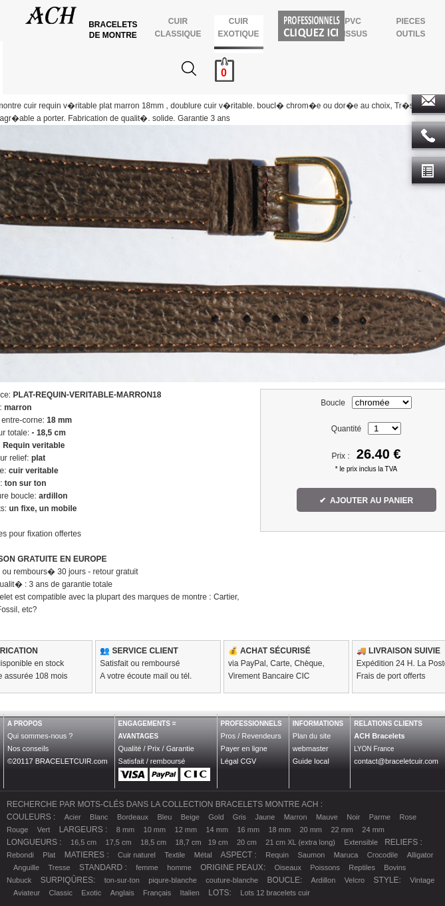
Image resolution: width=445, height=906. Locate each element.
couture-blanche (232, 880)
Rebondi (20, 855)
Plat (49, 855)
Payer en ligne (244, 748)
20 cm (247, 842)
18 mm (279, 830)
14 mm (217, 830)
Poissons (325, 867)
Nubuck (19, 880)
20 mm (310, 830)
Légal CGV (239, 761)
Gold (215, 817)
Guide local (311, 761)
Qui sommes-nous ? (40, 736)
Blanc (99, 817)
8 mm (125, 830)
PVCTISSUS (353, 28)
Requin (277, 855)
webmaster (311, 748)
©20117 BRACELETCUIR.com (57, 761)
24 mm (373, 830)
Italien (190, 893)
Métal (203, 855)
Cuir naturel (137, 855)
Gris (239, 817)
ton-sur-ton (122, 880)
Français (157, 893)
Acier (73, 817)
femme (147, 867)
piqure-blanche (172, 880)
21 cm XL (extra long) (300, 842)
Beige (190, 817)
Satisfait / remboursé (152, 761)
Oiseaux (288, 867)
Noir (353, 817)
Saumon (311, 855)
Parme (379, 817)
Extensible (361, 842)
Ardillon (323, 880)
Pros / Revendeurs (251, 736)
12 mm (186, 830)
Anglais (122, 893)
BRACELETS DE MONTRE (114, 30)
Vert (44, 830)
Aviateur (26, 893)
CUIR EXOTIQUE (238, 28)
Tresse (60, 867)
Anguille (26, 867)
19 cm (218, 842)
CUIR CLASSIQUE (178, 28)
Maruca (346, 855)
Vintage (422, 880)
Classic (61, 893)
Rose (408, 817)
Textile (174, 855)
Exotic (91, 893)
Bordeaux (132, 817)
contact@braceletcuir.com (396, 761)
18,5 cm (153, 842)
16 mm (248, 830)
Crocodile (382, 855)
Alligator (420, 855)
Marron (295, 817)
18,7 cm (188, 842)
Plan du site (312, 736)
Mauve (327, 817)
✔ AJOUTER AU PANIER (366, 500)
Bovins (395, 867)
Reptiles (362, 867)
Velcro (355, 880)
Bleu (164, 817)
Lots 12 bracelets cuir (275, 893)
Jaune (265, 817)
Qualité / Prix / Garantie (156, 748)
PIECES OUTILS (411, 28)
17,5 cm (119, 842)
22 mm (342, 830)
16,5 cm (83, 842)
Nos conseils (28, 748)
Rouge (17, 830)
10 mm (155, 830)
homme (179, 867)
